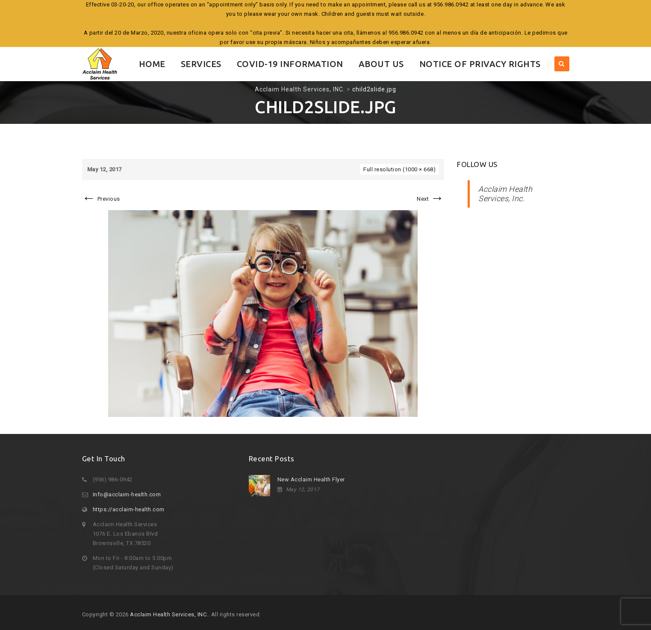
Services (201, 64)
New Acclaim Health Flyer (311, 479)
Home (152, 64)
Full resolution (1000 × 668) (399, 169)
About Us (381, 64)
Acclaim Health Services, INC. (169, 614)
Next (430, 199)
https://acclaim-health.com (129, 509)
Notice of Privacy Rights (480, 64)
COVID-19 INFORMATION (290, 64)
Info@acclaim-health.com (127, 494)
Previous (101, 199)
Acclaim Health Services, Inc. (505, 194)
